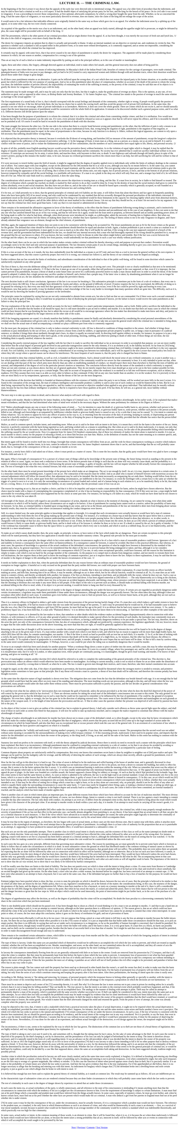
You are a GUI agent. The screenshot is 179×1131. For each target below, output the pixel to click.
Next (73, 1127)
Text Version (102, 1127)
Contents (91, 1127)
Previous (81, 1127)
